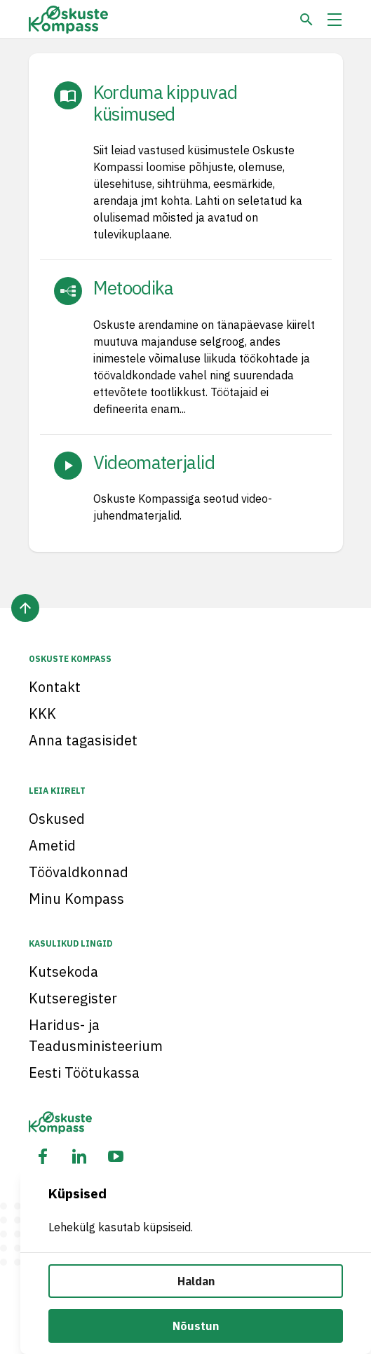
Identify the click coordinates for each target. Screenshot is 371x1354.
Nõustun (196, 1326)
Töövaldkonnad (78, 871)
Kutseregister (73, 998)
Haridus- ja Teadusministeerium (96, 1035)
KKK (42, 713)
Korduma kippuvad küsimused (165, 103)
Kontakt (55, 686)
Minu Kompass (76, 898)
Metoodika (133, 287)
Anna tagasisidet (83, 740)
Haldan (196, 1281)
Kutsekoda (63, 971)
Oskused (57, 818)
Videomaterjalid (154, 462)
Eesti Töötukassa (84, 1072)
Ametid (52, 845)
